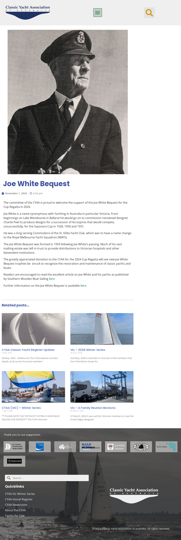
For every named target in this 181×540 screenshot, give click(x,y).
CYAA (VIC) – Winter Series (21, 408)
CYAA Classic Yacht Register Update (28, 350)
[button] (97, 12)
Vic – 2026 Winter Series (87, 350)
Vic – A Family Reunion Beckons (92, 408)
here (52, 279)
